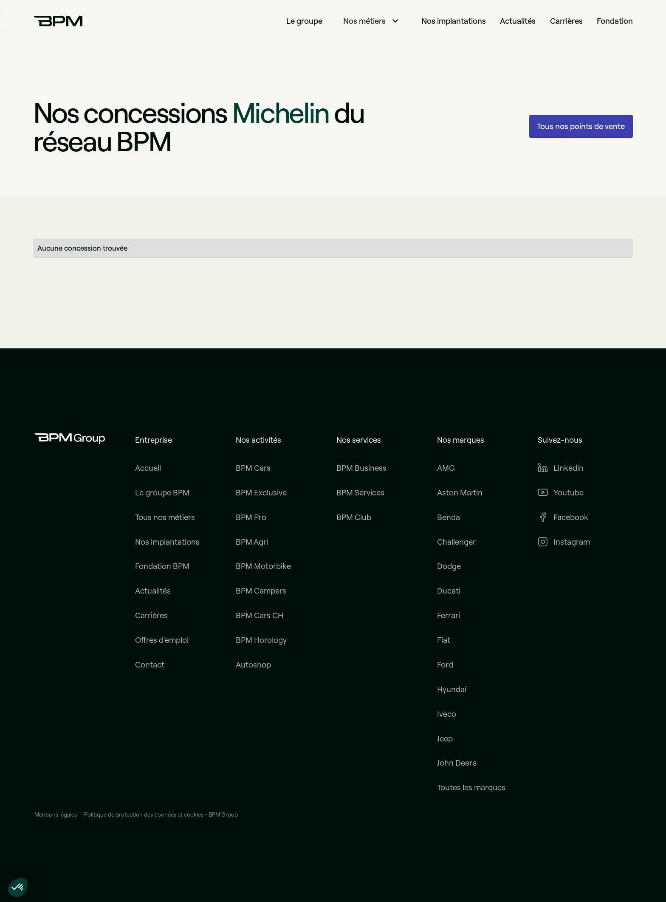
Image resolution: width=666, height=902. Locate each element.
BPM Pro (251, 517)
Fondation (615, 21)
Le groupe (304, 21)
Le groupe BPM (162, 493)
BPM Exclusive (261, 493)
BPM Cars (253, 468)
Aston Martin (460, 493)
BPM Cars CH (259, 615)
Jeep (445, 739)
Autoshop (253, 665)
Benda (448, 517)
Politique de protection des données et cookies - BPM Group (161, 814)
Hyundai (451, 689)
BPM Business (361, 468)
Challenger (456, 542)
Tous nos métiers (165, 517)
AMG (446, 468)
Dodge (449, 566)
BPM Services (360, 493)
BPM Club (353, 517)
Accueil (148, 468)
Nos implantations (453, 21)
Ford (445, 665)
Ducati (448, 591)
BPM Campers (261, 591)
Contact (149, 665)
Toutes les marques (471, 787)
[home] (57, 21)
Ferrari (448, 615)
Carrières (566, 21)
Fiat (443, 640)
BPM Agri (252, 542)
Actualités (518, 21)
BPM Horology (261, 640)
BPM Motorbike (263, 566)
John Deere (457, 763)
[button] (372, 21)
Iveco (446, 714)
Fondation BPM (162, 566)
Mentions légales (55, 814)
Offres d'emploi (162, 640)
